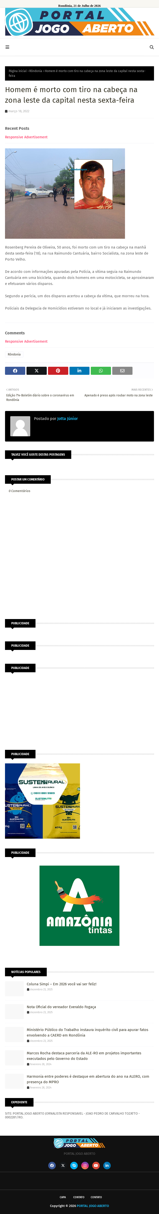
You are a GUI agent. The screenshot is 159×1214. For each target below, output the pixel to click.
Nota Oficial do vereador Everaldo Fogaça (61, 1007)
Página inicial (18, 71)
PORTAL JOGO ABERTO (93, 1206)
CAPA (63, 1197)
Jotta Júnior (67, 418)
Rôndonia (35, 71)
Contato (78, 1197)
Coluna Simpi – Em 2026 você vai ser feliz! (61, 984)
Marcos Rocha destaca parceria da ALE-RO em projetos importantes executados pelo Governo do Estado (84, 1056)
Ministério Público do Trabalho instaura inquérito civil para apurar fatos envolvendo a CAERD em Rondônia (87, 1032)
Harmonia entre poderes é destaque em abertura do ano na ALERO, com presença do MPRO (88, 1079)
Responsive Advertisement (26, 137)
